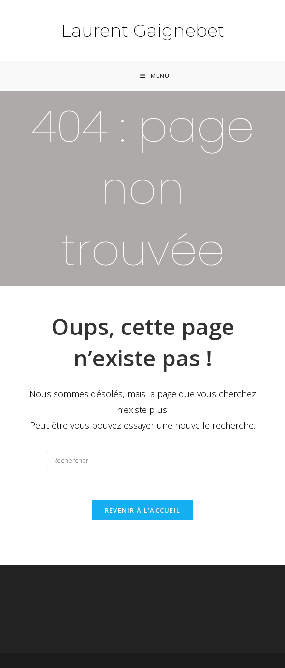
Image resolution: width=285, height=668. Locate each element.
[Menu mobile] (154, 76)
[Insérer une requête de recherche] (142, 460)
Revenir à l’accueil (143, 510)
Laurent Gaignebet (143, 30)
